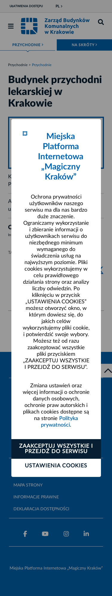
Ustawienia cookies (56, 466)
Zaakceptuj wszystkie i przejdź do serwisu (56, 449)
